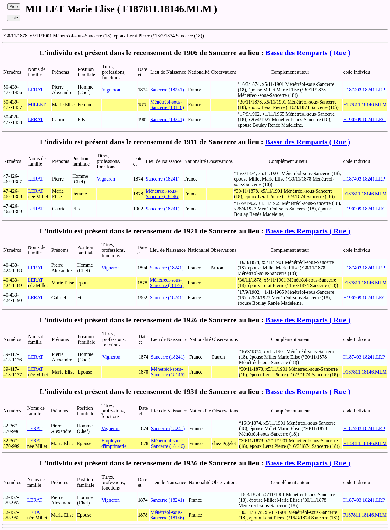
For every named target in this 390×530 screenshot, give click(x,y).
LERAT (35, 89)
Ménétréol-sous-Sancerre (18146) (167, 104)
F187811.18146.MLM (365, 104)
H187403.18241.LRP (364, 89)
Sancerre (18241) (167, 89)
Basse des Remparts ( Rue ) (307, 53)
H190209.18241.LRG (364, 119)
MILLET (37, 104)
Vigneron (111, 89)
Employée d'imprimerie (113, 443)
